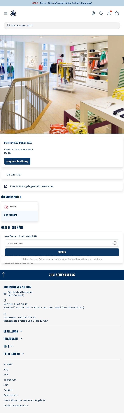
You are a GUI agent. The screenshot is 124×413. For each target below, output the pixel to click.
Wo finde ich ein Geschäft (21, 236)
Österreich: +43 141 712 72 (19, 317)
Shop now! (86, 3)
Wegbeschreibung (18, 161)
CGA (6, 385)
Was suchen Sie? (22, 25)
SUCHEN (62, 252)
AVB (6, 374)
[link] (93, 13)
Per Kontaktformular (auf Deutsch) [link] (20, 294)
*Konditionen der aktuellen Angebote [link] (24, 400)
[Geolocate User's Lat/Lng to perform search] (115, 243)
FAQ (6, 369)
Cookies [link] (8, 390)
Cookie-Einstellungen (16, 405)
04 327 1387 (14, 174)
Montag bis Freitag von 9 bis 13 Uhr (26, 320)
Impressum (10, 379)
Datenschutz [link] (11, 395)
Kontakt (8, 364)
